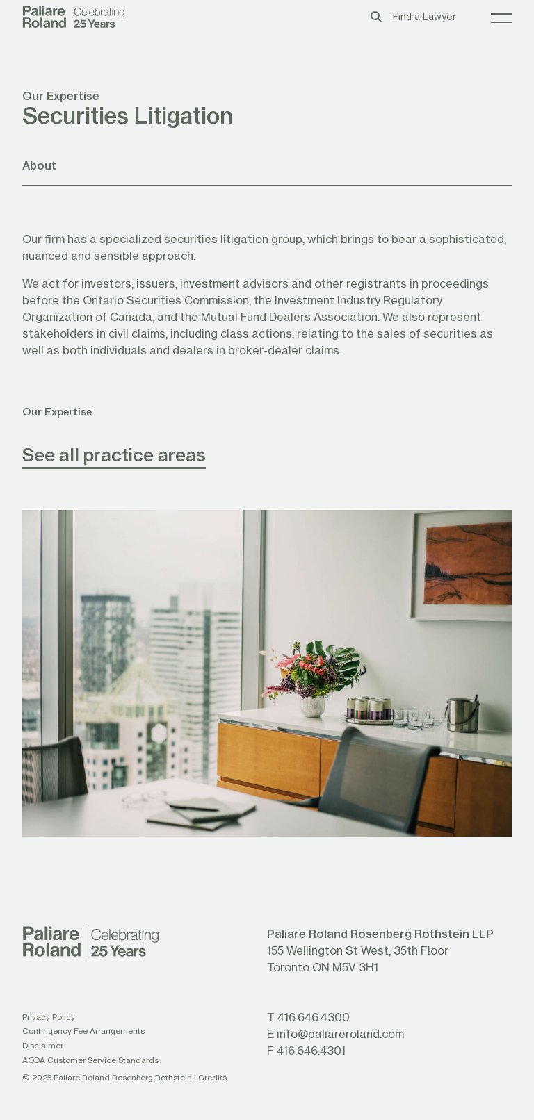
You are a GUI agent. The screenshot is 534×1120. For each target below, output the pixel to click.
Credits (212, 1077)
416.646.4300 (313, 1016)
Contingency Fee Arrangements (83, 1030)
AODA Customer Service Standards (90, 1059)
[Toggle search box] (376, 16)
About (39, 165)
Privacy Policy (48, 1016)
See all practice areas (114, 454)
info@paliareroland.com (340, 1033)
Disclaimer (42, 1045)
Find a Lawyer (424, 16)
